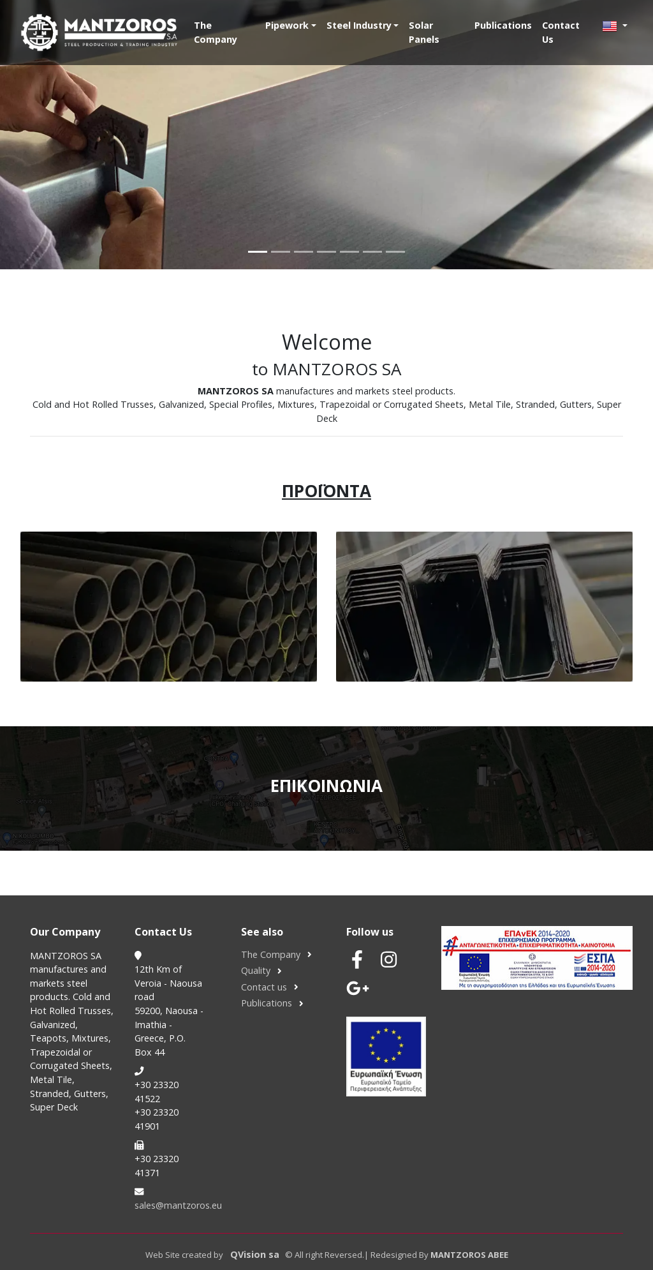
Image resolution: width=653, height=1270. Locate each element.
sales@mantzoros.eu (178, 1205)
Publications (503, 25)
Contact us (264, 987)
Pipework (287, 25)
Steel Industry (359, 25)
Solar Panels (424, 32)
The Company (215, 32)
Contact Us (561, 32)
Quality (255, 970)
